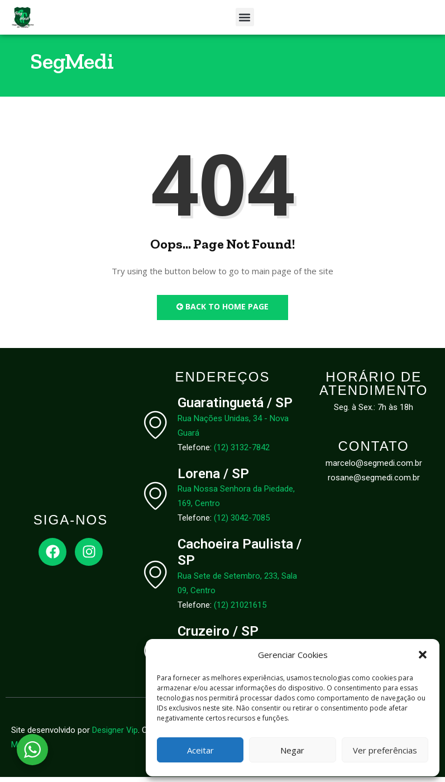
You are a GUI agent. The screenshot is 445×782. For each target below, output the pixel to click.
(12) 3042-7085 (242, 523)
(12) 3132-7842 (242, 452)
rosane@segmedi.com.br (374, 483)
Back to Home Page (222, 311)
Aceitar (200, 750)
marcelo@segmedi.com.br (374, 468)
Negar (292, 750)
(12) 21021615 (240, 610)
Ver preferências (385, 750)
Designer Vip (115, 735)
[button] (422, 654)
